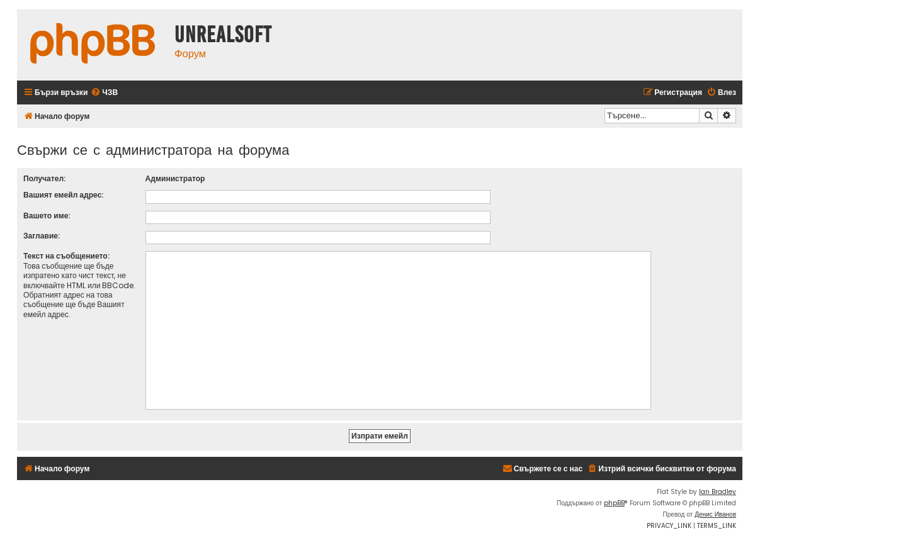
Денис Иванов (715, 514)
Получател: (44, 178)
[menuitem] (104, 92)
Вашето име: (46, 215)
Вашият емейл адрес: (63, 194)
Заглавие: (41, 235)
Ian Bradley (717, 491)
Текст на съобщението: (66, 255)
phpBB (614, 503)
